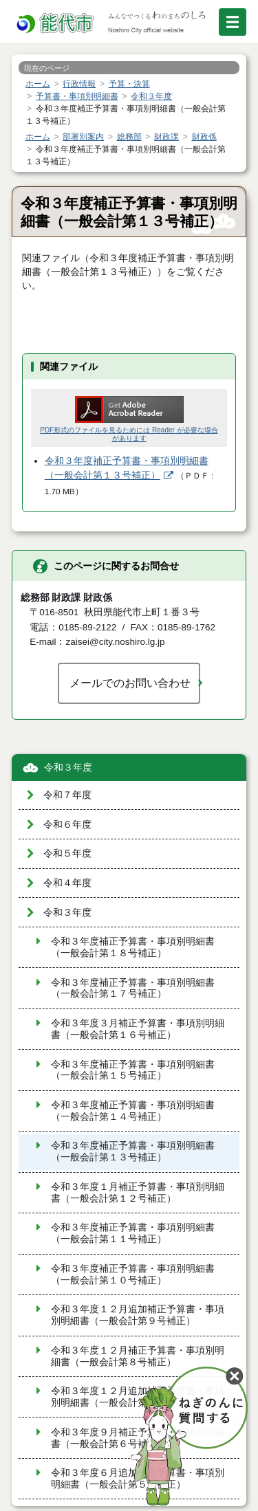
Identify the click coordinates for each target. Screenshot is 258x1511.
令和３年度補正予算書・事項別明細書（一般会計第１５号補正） (133, 1070)
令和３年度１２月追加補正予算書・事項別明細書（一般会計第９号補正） (137, 1315)
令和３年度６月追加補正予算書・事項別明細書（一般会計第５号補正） (137, 1479)
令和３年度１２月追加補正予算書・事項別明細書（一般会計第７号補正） (137, 1397)
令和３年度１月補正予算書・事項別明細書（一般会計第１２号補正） (137, 1193)
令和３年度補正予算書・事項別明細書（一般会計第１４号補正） (133, 1111)
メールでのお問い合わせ (130, 682)
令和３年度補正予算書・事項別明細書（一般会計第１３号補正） (133, 1151)
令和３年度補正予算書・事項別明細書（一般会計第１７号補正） (133, 989)
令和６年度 (67, 824)
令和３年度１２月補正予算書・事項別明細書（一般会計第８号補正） (137, 1356)
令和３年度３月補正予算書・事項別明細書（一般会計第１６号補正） (137, 1029)
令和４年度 (67, 883)
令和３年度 (68, 767)
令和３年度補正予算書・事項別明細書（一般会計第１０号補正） (133, 1275)
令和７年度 (67, 795)
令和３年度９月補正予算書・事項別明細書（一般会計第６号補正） (137, 1438)
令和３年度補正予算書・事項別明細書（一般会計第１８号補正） (133, 947)
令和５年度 (67, 853)
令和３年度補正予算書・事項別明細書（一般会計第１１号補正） (133, 1233)
